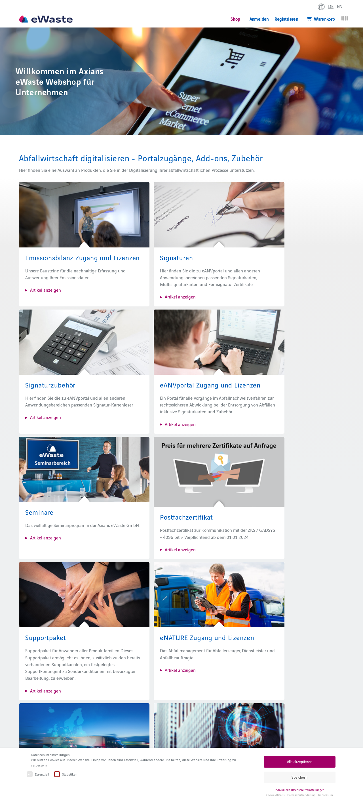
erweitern (351, 7)
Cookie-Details (275, 795)
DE (331, 6)
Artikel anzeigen (45, 283)
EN (340, 6)
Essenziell (38, 774)
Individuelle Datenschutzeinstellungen (299, 790)
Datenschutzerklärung (301, 795)
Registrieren (286, 19)
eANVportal (175, 741)
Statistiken (66, 774)
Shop (235, 19)
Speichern (299, 777)
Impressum (325, 795)
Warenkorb (321, 19)
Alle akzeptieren (299, 761)
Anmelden (259, 19)
